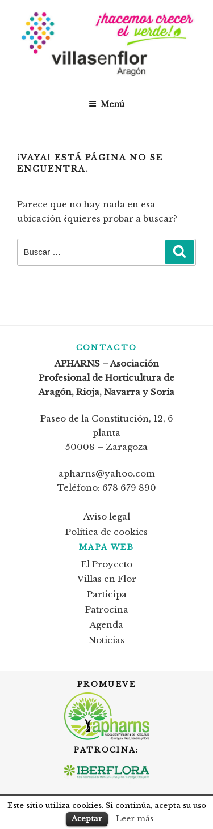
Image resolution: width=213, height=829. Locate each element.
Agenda (106, 624)
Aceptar (87, 818)
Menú (106, 104)
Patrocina (106, 609)
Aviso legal (106, 516)
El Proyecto (106, 564)
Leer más (134, 818)
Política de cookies (106, 531)
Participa (107, 594)
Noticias (106, 640)
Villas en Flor (106, 578)
